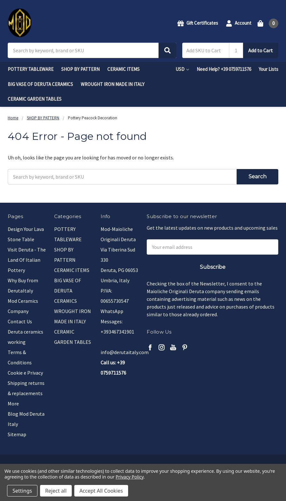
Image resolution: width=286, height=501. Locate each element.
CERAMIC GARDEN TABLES (34, 99)
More (13, 403)
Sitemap (17, 434)
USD (182, 69)
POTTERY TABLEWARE (30, 69)
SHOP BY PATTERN (80, 69)
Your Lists (268, 69)
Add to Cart (260, 50)
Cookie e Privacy (25, 372)
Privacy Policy (129, 477)
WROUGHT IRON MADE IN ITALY (112, 84)
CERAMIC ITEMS (123, 69)
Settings (22, 490)
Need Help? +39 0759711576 (224, 69)
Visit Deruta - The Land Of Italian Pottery (27, 259)
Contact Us (20, 321)
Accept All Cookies (101, 490)
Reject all (56, 490)
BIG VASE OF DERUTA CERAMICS (40, 84)
